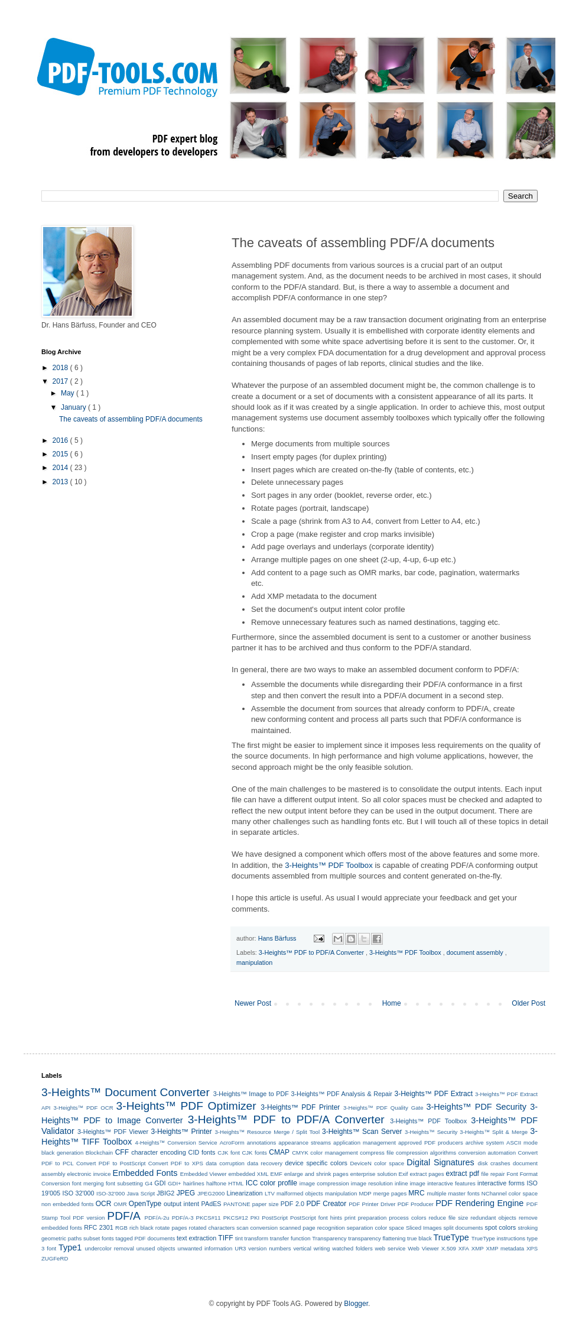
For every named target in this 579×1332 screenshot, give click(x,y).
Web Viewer (423, 1248)
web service (390, 1248)
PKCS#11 (208, 1217)
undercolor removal (109, 1248)
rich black (141, 1227)
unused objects (155, 1248)
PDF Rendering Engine (479, 1203)
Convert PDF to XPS (175, 1163)
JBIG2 (165, 1193)
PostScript (275, 1217)
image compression (324, 1183)
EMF (276, 1174)
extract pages (427, 1174)
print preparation (365, 1217)
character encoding (158, 1152)
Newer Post (253, 1003)
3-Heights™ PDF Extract (434, 1094)
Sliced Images (424, 1227)
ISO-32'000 (110, 1193)
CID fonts (202, 1152)
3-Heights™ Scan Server (362, 1131)
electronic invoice (89, 1174)
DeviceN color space (377, 1163)
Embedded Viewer (203, 1174)
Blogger (356, 1303)
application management (364, 1142)
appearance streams (304, 1142)
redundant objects (493, 1217)
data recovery (264, 1163)
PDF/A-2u (157, 1217)
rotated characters (212, 1227)
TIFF (225, 1238)
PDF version (89, 1217)
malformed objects (300, 1193)
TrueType (451, 1237)
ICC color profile (271, 1183)
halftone (216, 1183)
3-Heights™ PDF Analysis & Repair (341, 1093)
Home (391, 1003)
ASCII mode (522, 1142)
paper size (265, 1204)
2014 (61, 468)
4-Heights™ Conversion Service (176, 1142)
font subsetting (124, 1183)
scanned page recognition (312, 1227)
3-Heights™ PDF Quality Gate (383, 1107)
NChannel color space (510, 1193)
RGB (121, 1227)
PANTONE (237, 1204)
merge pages (389, 1193)
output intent (181, 1203)
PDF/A (124, 1216)
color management (333, 1152)
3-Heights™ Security (431, 1132)
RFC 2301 (98, 1227)
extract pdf (462, 1173)
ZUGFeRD (54, 1258)
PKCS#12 (235, 1217)
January (74, 407)
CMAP (279, 1152)
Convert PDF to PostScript (111, 1163)
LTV (270, 1193)
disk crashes (494, 1163)
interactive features (451, 1183)
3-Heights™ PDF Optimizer (186, 1106)
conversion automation (487, 1152)
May (68, 393)
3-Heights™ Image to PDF (251, 1093)
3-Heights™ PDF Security (476, 1106)
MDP (365, 1193)
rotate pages (171, 1227)
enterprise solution (373, 1174)
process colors (407, 1217)
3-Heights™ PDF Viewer (112, 1131)
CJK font (228, 1152)
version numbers (269, 1248)
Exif (403, 1174)
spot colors (500, 1227)
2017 (61, 381)
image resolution (372, 1183)
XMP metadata (505, 1248)
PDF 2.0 (292, 1203)
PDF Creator (326, 1204)
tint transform (251, 1238)
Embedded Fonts (145, 1173)
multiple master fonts (453, 1193)
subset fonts (98, 1238)
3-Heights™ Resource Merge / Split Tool (267, 1132)
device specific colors (316, 1162)
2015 (61, 454)
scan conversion (257, 1227)
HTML (235, 1183)
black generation (62, 1152)
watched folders (352, 1248)
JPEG (186, 1193)
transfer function (290, 1238)
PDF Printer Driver (372, 1204)
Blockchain (99, 1152)
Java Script (140, 1193)
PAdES (211, 1203)
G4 (148, 1183)
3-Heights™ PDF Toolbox (329, 865)
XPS (532, 1248)
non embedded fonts (67, 1204)
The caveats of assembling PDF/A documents (131, 419)
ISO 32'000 (79, 1193)
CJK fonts (254, 1152)
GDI (159, 1183)
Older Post (528, 1003)
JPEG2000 (211, 1193)
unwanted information (204, 1248)
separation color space (375, 1227)
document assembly (476, 952)
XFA (463, 1248)
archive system (485, 1142)
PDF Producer (416, 1204)
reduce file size (449, 1217)
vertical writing (311, 1248)
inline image (410, 1183)
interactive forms (501, 1183)
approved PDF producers (430, 1142)
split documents (463, 1227)
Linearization (244, 1193)
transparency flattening (376, 1238)
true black (419, 1238)
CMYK (300, 1152)
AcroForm (232, 1142)
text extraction (196, 1238)
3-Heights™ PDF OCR (83, 1107)
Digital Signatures (440, 1162)
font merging (88, 1183)
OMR (119, 1204)
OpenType (145, 1204)
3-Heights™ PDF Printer (300, 1107)
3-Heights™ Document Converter (125, 1092)
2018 (61, 368)
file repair (493, 1174)
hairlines (193, 1183)
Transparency (329, 1238)
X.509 (448, 1248)
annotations (262, 1142)
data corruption (225, 1163)
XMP (477, 1248)
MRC (416, 1193)
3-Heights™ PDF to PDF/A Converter (312, 952)
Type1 (70, 1247)
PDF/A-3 (183, 1217)
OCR (104, 1204)
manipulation (254, 962)
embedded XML (248, 1174)
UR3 (240, 1248)
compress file (376, 1152)
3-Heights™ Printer (181, 1131)
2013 (61, 482)
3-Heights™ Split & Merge (494, 1132)
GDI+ (174, 1183)
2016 (61, 440)
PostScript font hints (316, 1217)
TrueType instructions (498, 1238)
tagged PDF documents (145, 1238)
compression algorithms (426, 1152)
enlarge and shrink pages (316, 1174)
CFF (122, 1152)
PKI (255, 1217)
